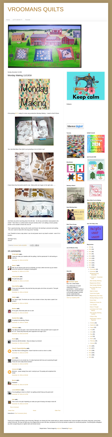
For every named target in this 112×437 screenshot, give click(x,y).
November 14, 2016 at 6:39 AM (20, 313)
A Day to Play (93, 316)
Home (8, 19)
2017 (90, 265)
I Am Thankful (93, 304)
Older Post (57, 410)
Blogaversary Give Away (96, 295)
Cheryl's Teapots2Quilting (19, 348)
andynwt (59, 428)
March (92, 338)
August (92, 327)
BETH (16, 113)
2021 (90, 256)
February (92, 341)
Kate (13, 399)
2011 (90, 355)
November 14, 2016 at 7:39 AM (20, 322)
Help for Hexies (94, 291)
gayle (13, 358)
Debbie (14, 297)
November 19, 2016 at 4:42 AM (20, 403)
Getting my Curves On (95, 302)
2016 (90, 267)
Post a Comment (14, 407)
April (91, 336)
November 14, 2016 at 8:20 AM (20, 333)
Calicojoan (15, 327)
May (91, 334)
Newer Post (11, 410)
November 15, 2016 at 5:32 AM (20, 384)
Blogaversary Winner (95, 283)
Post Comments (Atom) (21, 413)
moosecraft (15, 369)
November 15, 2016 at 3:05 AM (20, 375)
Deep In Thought (94, 307)
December (93, 269)
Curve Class (93, 300)
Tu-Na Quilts (15, 254)
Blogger (70, 428)
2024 (90, 249)
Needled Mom (16, 318)
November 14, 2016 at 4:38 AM (20, 303)
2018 (90, 263)
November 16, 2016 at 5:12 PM (20, 394)
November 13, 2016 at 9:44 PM (20, 260)
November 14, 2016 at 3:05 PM (20, 364)
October (92, 323)
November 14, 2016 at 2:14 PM (20, 352)
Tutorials (27, 19)
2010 (90, 357)
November (93, 271)
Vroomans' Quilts (73, 281)
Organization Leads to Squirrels (95, 319)
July (91, 329)
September (93, 325)
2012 (90, 352)
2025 (90, 247)
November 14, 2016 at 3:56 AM (20, 292)
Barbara (14, 308)
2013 (90, 350)
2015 (90, 346)
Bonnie (14, 380)
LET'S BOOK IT (17, 19)
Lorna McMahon (16, 390)
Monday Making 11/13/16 (96, 298)
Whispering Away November (94, 274)
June (91, 332)
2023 (90, 251)
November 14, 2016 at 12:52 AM (20, 281)
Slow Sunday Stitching (95, 280)
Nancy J (14, 265)
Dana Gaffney (16, 286)
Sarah (13, 339)
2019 (90, 260)
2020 (90, 258)
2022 (90, 253)
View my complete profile (73, 297)
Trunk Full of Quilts (94, 293)
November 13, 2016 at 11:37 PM (20, 271)
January (92, 343)
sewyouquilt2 (15, 276)
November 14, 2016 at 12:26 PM (20, 343)
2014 (90, 348)
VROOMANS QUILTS (36, 9)
